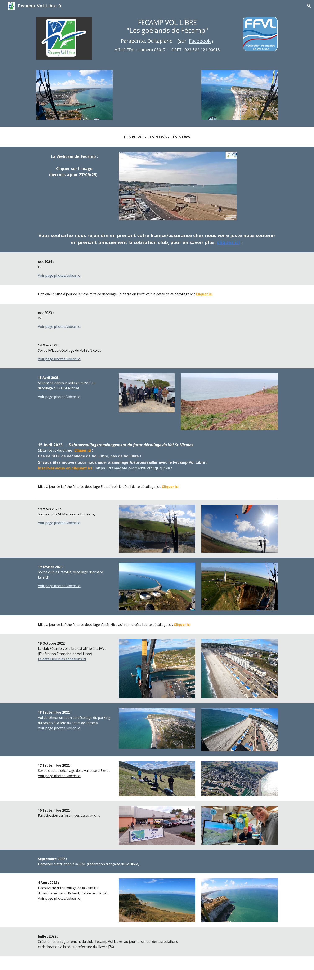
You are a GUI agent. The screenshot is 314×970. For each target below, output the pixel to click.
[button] (309, 6)
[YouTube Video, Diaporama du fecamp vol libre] (157, 96)
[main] (167, 35)
